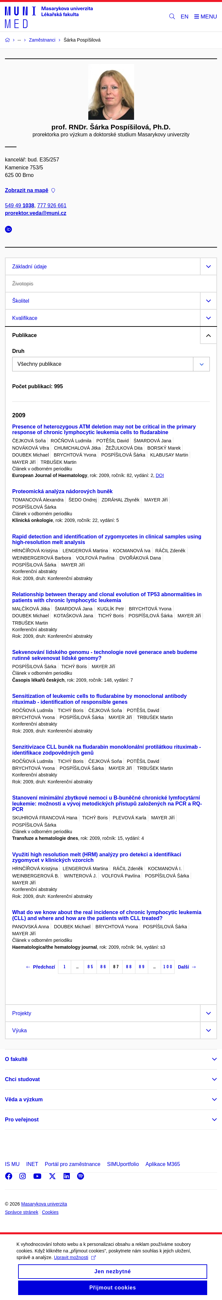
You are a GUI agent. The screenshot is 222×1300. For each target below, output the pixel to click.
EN (185, 17)
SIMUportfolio (123, 1164)
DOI (160, 475)
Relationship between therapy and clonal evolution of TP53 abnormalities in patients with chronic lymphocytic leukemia (107, 597)
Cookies (50, 1212)
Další (186, 967)
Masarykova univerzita (44, 1204)
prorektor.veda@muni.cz (35, 213)
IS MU (12, 1164)
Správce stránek (21, 1212)
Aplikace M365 (163, 1164)
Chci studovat (22, 1079)
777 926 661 (52, 206)
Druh (18, 351)
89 (141, 967)
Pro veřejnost (22, 1119)
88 (128, 967)
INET (32, 1164)
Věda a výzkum (24, 1099)
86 (103, 967)
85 (90, 967)
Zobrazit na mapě (30, 190)
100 (168, 967)
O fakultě (16, 1059)
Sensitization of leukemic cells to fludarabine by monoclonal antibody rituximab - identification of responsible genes (99, 699)
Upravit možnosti (75, 1263)
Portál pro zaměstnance (72, 1164)
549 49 (19, 206)
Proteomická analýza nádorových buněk (62, 491)
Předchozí (40, 967)
